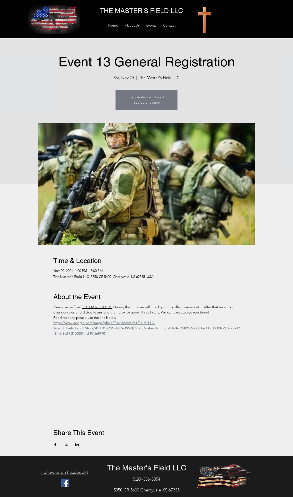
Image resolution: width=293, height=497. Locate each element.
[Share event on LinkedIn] (77, 444)
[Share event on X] (66, 444)
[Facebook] (65, 483)
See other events (146, 102)
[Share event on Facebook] (55, 444)
